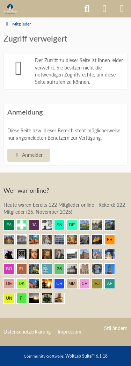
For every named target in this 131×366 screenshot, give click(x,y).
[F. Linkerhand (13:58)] (24, 268)
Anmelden (29, 155)
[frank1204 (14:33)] (37, 239)
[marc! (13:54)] (37, 268)
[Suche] (87, 9)
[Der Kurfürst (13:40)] (24, 283)
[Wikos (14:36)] (24, 239)
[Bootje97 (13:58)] (11, 268)
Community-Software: (66, 356)
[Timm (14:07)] (74, 254)
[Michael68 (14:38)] (112, 224)
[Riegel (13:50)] (49, 268)
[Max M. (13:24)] (74, 283)
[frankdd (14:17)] (112, 239)
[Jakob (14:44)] (37, 224)
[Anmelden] (104, 8)
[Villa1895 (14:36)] (11, 239)
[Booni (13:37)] (37, 283)
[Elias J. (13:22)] (100, 283)
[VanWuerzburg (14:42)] (87, 224)
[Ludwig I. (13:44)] (112, 268)
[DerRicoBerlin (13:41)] (11, 283)
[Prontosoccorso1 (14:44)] (24, 224)
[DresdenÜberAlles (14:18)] (87, 239)
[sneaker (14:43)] (62, 224)
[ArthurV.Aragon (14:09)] (49, 254)
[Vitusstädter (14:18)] (100, 239)
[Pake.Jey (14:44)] (49, 224)
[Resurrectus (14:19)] (74, 239)
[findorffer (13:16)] (24, 298)
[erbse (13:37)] (49, 283)
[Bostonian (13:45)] (87, 268)
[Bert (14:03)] (100, 254)
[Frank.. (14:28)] (49, 239)
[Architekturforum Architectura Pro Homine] (10, 9)
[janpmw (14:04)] (87, 254)
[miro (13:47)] (74, 268)
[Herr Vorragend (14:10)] (37, 254)
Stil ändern (116, 328)
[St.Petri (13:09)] (49, 298)
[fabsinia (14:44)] (11, 224)
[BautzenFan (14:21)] (62, 239)
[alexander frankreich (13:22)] (112, 283)
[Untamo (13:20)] (11, 298)
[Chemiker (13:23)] (87, 283)
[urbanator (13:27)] (62, 283)
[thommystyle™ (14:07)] (62, 254)
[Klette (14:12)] (11, 254)
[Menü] (122, 9)
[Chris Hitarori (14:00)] (112, 254)
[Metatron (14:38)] (100, 224)
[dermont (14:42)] (74, 224)
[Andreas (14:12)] (24, 254)
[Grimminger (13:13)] (37, 298)
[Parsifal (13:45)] (100, 268)
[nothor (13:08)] (62, 298)
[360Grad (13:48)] (62, 268)
